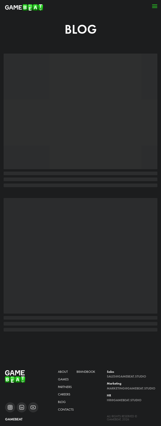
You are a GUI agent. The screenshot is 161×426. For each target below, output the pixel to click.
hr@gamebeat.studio (124, 400)
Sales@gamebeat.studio (126, 376)
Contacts (66, 409)
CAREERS (64, 394)
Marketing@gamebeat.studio (131, 388)
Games (63, 379)
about (63, 372)
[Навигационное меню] (154, 6)
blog (62, 402)
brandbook (86, 372)
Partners (65, 387)
